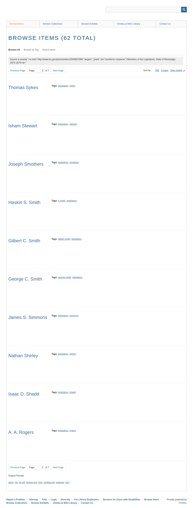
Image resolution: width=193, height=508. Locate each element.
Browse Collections (52, 24)
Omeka (182, 503)
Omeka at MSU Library (128, 24)
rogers (73, 430)
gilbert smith (64, 239)
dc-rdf (22, 482)
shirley (73, 354)
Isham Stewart (22, 125)
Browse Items (17, 24)
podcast (60, 482)
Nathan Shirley (23, 355)
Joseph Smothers (26, 164)
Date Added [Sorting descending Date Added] (176, 70)
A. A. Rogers (21, 432)
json (40, 482)
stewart (73, 124)
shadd (73, 392)
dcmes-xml (31, 482)
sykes (72, 86)
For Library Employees (86, 499)
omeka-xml (49, 482)
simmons (74, 315)
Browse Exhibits (90, 24)
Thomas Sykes (23, 87)
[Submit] (184, 9)
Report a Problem (15, 499)
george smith (64, 277)
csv (16, 482)
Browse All (14, 49)
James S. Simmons (27, 317)
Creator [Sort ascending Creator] (164, 70)
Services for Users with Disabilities (121, 499)
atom (11, 482)
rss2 (67, 482)
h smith (61, 200)
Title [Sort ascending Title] (157, 70)
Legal (54, 499)
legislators (63, 86)
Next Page (58, 70)
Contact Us (165, 24)
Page (36, 70)
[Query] (146, 9)
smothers (74, 162)
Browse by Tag (31, 49)
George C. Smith (25, 279)
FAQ (44, 499)
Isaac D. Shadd (23, 393)
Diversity (65, 499)
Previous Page (18, 70)
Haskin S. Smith (24, 202)
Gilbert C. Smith (24, 240)
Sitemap (33, 499)
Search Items (49, 49)
